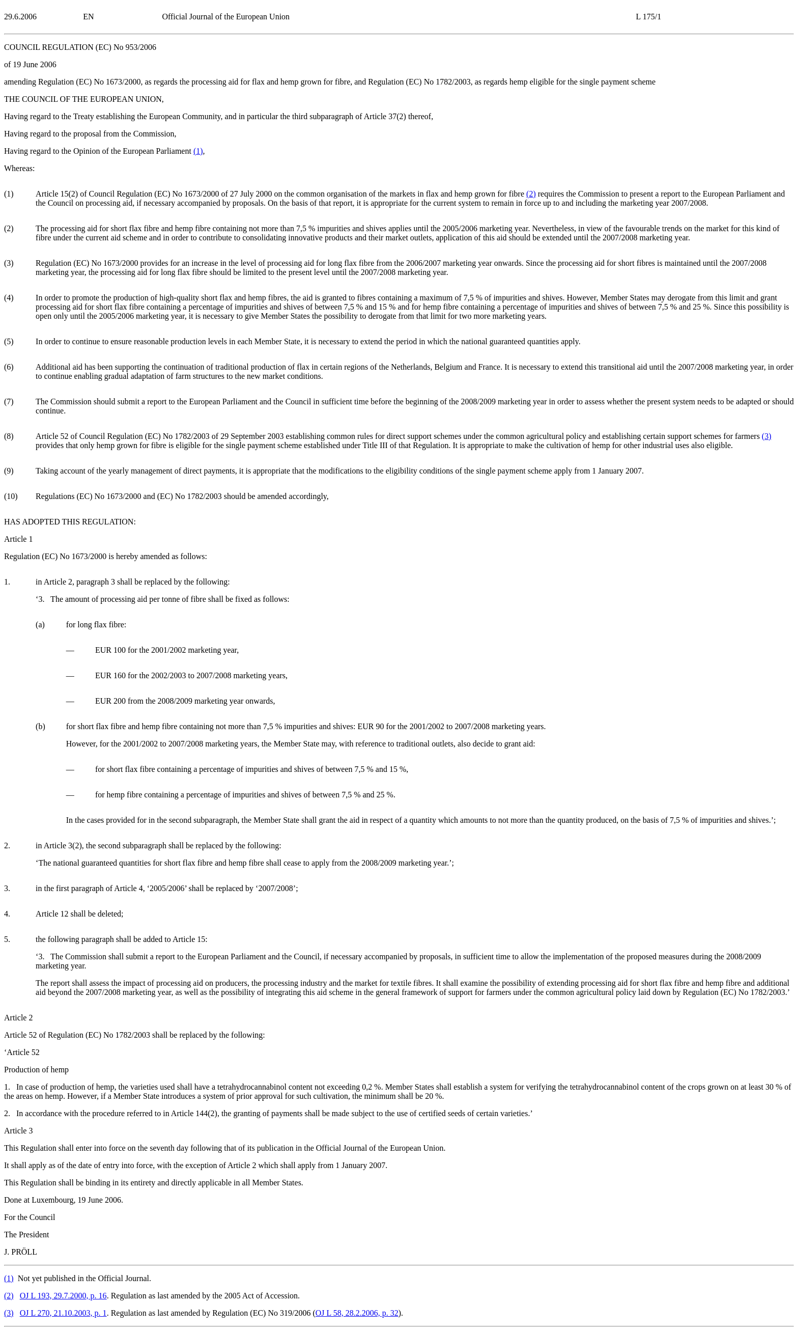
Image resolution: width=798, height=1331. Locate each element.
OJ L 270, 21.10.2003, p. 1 (63, 1313)
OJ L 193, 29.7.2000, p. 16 (63, 1295)
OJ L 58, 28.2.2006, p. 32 (357, 1313)
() (198, 151)
